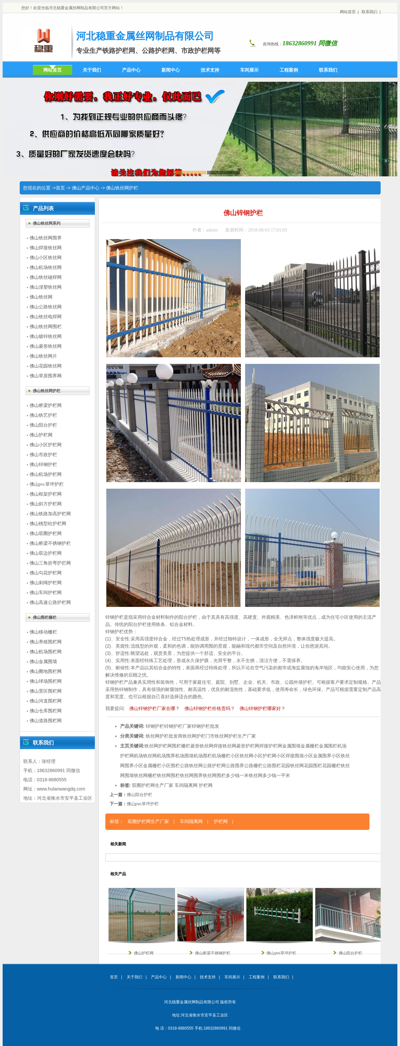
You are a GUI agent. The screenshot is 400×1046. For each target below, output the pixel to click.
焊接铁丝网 (224, 745)
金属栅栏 (310, 745)
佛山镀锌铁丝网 (46, 336)
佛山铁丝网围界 (46, 237)
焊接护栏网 (270, 745)
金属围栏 (328, 745)
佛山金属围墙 (43, 661)
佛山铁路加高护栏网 (50, 513)
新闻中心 (183, 977)
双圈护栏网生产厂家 (152, 785)
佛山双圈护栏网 (46, 533)
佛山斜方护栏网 (46, 503)
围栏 (176, 745)
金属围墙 (291, 745)
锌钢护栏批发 (205, 726)
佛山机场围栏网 (46, 651)
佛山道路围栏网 (46, 720)
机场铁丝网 (145, 755)
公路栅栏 (253, 765)
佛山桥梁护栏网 (46, 405)
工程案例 (256, 977)
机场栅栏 (221, 755)
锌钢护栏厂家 (178, 726)
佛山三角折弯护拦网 (50, 563)
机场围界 (166, 755)
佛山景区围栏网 (46, 691)
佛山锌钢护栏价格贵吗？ (209, 708)
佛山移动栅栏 (43, 632)
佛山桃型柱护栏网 (48, 523)
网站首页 (348, 12)
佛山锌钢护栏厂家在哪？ (154, 708)
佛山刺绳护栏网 (46, 582)
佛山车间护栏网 (46, 592)
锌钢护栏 (155, 726)
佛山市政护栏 (43, 454)
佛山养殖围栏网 (46, 641)
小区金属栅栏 (147, 765)
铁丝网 (151, 745)
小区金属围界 (317, 755)
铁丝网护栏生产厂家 (235, 736)
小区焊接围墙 (290, 755)
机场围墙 (184, 755)
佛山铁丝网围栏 (46, 326)
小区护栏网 (264, 755)
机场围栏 (203, 755)
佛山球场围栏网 (46, 681)
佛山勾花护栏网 (46, 572)
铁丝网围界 (191, 775)
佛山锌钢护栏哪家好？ (262, 708)
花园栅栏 (331, 765)
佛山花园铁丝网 (46, 366)
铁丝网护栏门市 (198, 736)
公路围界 (235, 765)
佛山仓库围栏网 (46, 710)
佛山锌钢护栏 (43, 464)
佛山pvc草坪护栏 (47, 484)
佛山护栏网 (41, 435)
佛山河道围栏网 (46, 701)
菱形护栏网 (247, 745)
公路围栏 (272, 765)
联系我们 (369, 12)
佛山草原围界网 (46, 375)
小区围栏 (170, 765)
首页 (60, 187)
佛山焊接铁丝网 (46, 247)
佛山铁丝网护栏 (122, 187)
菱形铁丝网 (201, 745)
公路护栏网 (214, 765)
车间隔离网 (186, 785)
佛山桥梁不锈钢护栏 (50, 543)
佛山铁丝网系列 (46, 223)
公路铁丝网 (191, 765)
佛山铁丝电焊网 (46, 316)
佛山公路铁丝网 (46, 306)
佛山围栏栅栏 (44, 617)
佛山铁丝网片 (43, 356)
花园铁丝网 (292, 765)
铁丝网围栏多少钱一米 (226, 775)
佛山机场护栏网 (46, 474)
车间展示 (232, 977)
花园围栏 (313, 765)
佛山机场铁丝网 (46, 267)
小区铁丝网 (241, 755)
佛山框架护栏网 (46, 494)
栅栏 (185, 745)
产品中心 (159, 977)
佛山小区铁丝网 (46, 257)
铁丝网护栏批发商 (164, 736)
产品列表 (43, 208)
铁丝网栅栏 (145, 775)
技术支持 (208, 977)
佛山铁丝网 (41, 297)
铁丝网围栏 (168, 775)
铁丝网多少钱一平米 (269, 775)
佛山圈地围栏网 (46, 671)
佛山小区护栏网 (46, 444)
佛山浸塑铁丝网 (46, 287)
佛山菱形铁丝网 (46, 346)
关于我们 (134, 977)
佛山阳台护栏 (43, 425)
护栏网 (165, 745)
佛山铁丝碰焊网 (46, 277)
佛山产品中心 (85, 187)
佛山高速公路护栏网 (50, 602)
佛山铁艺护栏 (43, 415)
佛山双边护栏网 (46, 553)
